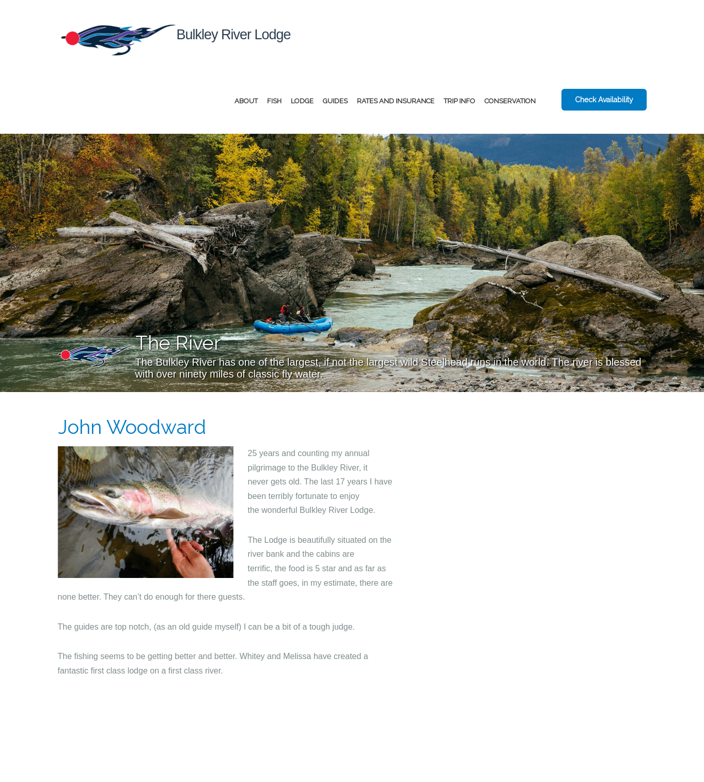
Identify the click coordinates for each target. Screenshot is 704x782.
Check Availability (604, 100)
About (246, 101)
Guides (335, 101)
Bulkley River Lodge (174, 39)
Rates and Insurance (395, 101)
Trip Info (459, 101)
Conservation (510, 101)
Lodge (302, 101)
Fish (274, 101)
